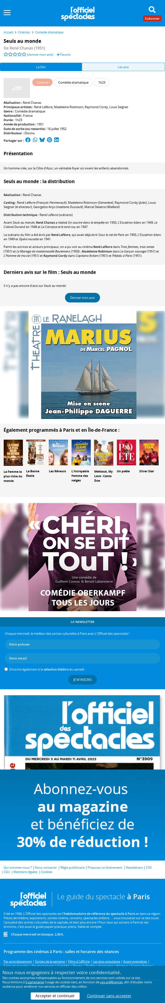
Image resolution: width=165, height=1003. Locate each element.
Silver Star (146, 471)
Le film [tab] (41, 67)
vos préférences (111, 982)
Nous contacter (46, 867)
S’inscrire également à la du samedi (46, 669)
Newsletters (134, 867)
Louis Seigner (118, 107)
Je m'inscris (82, 679)
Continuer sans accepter (109, 995)
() (41, 202)
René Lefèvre (43, 107)
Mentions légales (25, 872)
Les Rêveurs (57, 471)
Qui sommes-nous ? (18, 867)
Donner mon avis (82, 297)
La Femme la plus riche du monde (13, 476)
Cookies (46, 872)
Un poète (123, 471)
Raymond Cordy (96, 107)
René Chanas (32, 102)
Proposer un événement (105, 867)
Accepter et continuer (55, 995)
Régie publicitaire (72, 867)
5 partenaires (34, 982)
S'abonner (152, 18)
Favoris (64, 54)
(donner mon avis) (40, 54)
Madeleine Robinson (68, 107)
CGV (149, 867)
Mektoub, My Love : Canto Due (103, 476)
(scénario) (56, 215)
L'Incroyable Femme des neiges (80, 475)
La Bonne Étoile (32, 473)
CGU (7, 872)
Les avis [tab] (123, 67)
